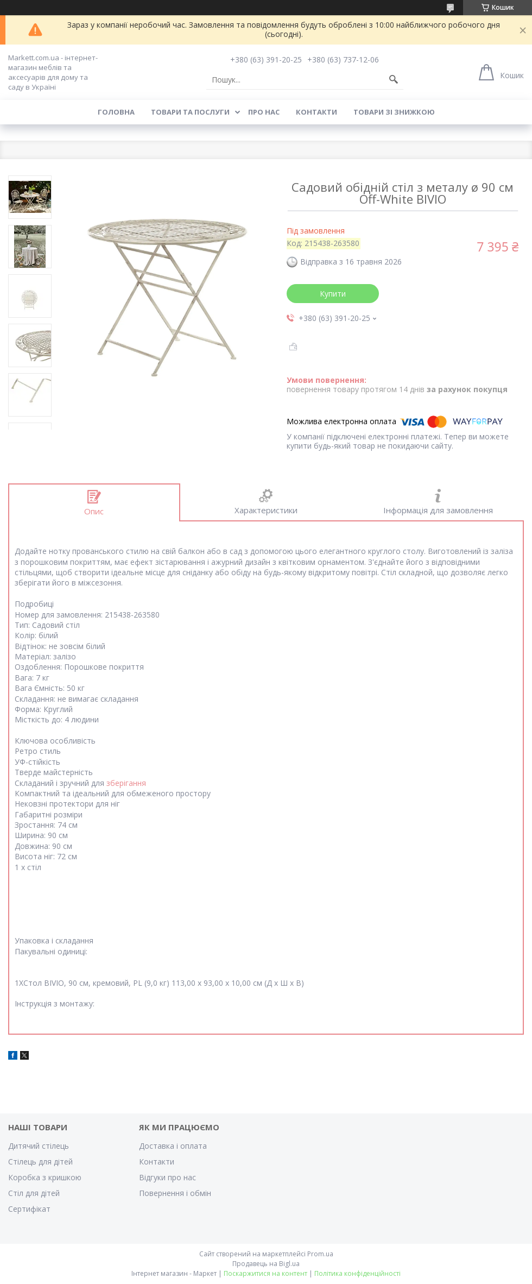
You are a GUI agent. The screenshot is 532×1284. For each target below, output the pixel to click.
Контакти (316, 112)
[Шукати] (393, 80)
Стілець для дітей (40, 1161)
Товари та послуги (190, 112)
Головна (116, 112)
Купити (333, 293)
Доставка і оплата (173, 1146)
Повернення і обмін (175, 1193)
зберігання (126, 783)
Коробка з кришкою (44, 1177)
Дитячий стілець (38, 1146)
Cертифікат (29, 1209)
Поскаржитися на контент (265, 1273)
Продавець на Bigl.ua (266, 1263)
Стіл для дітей (34, 1193)
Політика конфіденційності (357, 1273)
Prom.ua (320, 1253)
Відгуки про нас (167, 1177)
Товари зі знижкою (394, 112)
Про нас (264, 112)
